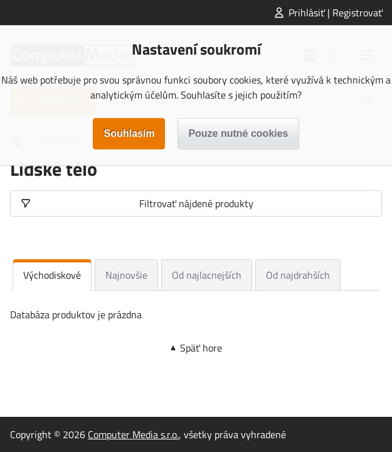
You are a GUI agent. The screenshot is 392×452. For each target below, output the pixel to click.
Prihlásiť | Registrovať (336, 12)
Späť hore (201, 347)
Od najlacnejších (206, 274)
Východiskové (52, 274)
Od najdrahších (298, 274)
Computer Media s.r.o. (133, 434)
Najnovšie (126, 274)
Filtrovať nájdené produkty (196, 203)
